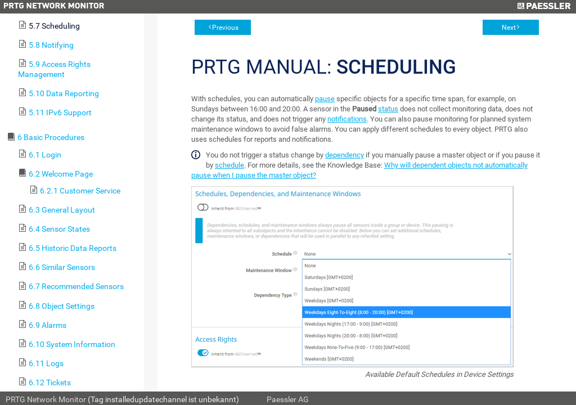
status (388, 109)
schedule (229, 165)
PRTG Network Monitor (46, 399)
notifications (347, 119)
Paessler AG (288, 399)
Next (509, 28)
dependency (344, 155)
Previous (225, 28)
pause (325, 98)
